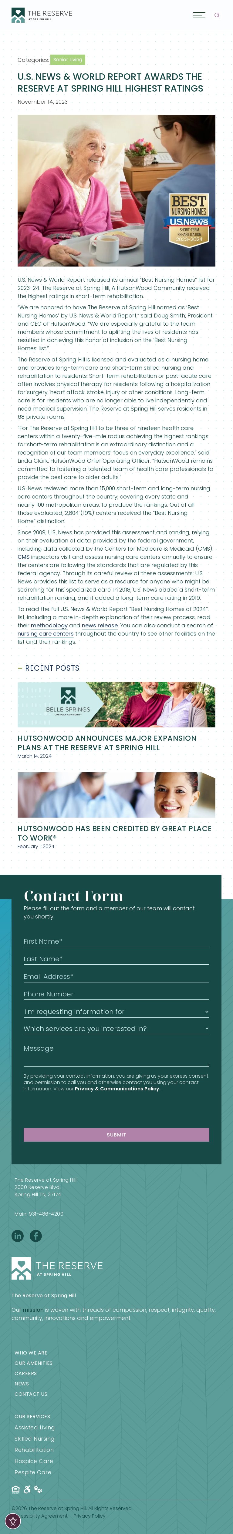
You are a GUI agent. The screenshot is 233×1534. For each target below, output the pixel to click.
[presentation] (70, 1110)
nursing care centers (46, 633)
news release (100, 625)
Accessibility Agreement (40, 1515)
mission (33, 1310)
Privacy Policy (90, 1515)
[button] (199, 15)
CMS (24, 557)
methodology (49, 625)
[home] (42, 15)
